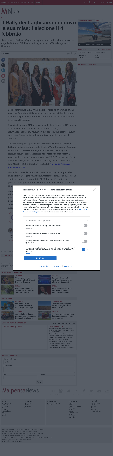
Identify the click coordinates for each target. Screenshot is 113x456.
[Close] (95, 190)
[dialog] (56, 228)
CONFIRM (40, 258)
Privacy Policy (69, 266)
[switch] (84, 225)
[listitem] (56, 220)
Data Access (56, 266)
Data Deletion (43, 266)
